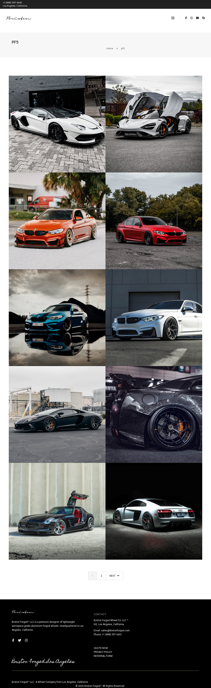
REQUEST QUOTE (199, 3)
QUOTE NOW (115, 643)
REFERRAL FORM (117, 651)
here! (53, 685)
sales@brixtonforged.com (130, 625)
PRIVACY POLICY (117, 647)
